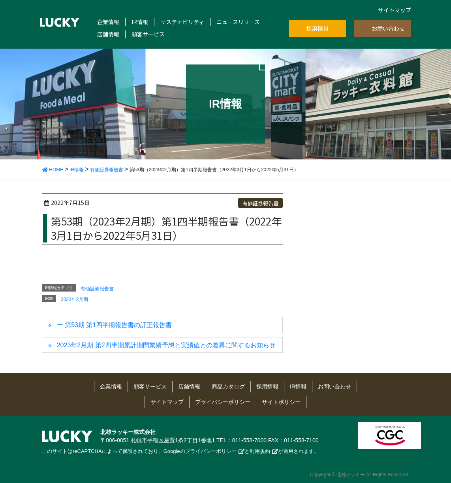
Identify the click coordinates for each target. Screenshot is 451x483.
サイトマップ (394, 10)
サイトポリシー (281, 402)
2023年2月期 (74, 299)
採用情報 (317, 28)
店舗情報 (108, 34)
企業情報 (108, 22)
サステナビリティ (182, 22)
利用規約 (260, 451)
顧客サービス (148, 34)
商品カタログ (228, 386)
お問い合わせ (388, 28)
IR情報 (140, 22)
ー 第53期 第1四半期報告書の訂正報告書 (114, 325)
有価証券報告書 (260, 203)
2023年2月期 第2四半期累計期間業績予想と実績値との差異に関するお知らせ (166, 345)
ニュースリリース (238, 22)
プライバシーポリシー (222, 402)
